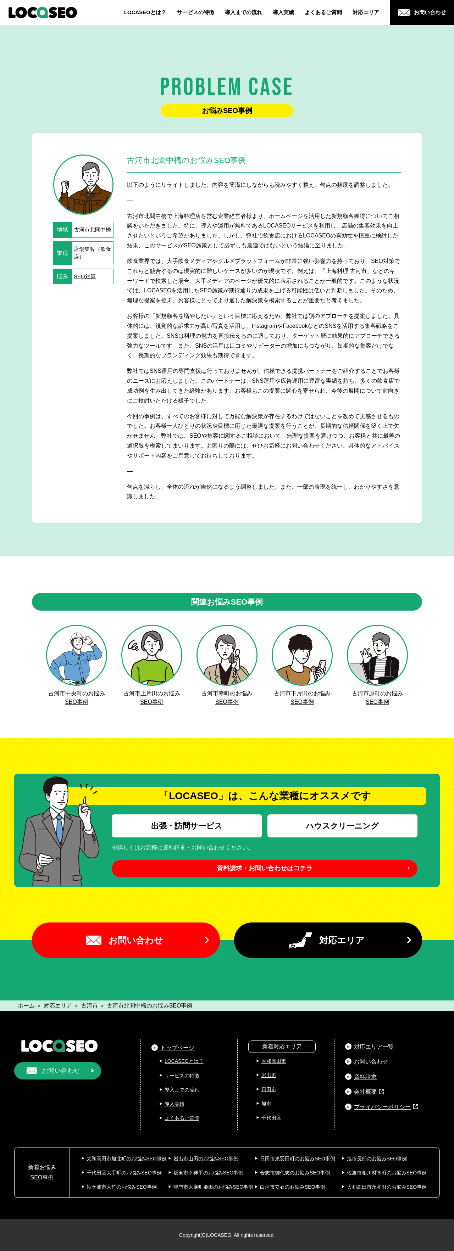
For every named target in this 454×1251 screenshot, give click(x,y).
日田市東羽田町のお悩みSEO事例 (297, 1158)
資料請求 (365, 1077)
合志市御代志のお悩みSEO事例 (295, 1173)
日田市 (268, 1089)
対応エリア (366, 12)
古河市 (82, 229)
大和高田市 (273, 1061)
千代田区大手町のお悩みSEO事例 (124, 1173)
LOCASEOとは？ (145, 12)
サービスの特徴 (195, 12)
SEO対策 (85, 276)
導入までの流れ (243, 12)
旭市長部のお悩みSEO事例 (377, 1158)
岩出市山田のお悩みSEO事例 (206, 1158)
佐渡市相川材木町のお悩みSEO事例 (387, 1173)
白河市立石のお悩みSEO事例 (292, 1187)
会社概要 (365, 1092)
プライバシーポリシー (382, 1107)
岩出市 (268, 1075)
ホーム (26, 1006)
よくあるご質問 (323, 12)
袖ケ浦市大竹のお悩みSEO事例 (122, 1187)
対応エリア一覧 (374, 1047)
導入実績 (283, 12)
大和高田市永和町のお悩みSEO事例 (387, 1187)
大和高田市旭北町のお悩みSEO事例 (127, 1158)
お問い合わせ (136, 940)
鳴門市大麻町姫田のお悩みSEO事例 (213, 1187)
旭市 (266, 1103)
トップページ (177, 1048)
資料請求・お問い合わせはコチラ (264, 868)
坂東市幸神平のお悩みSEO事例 (208, 1173)
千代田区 (271, 1118)
